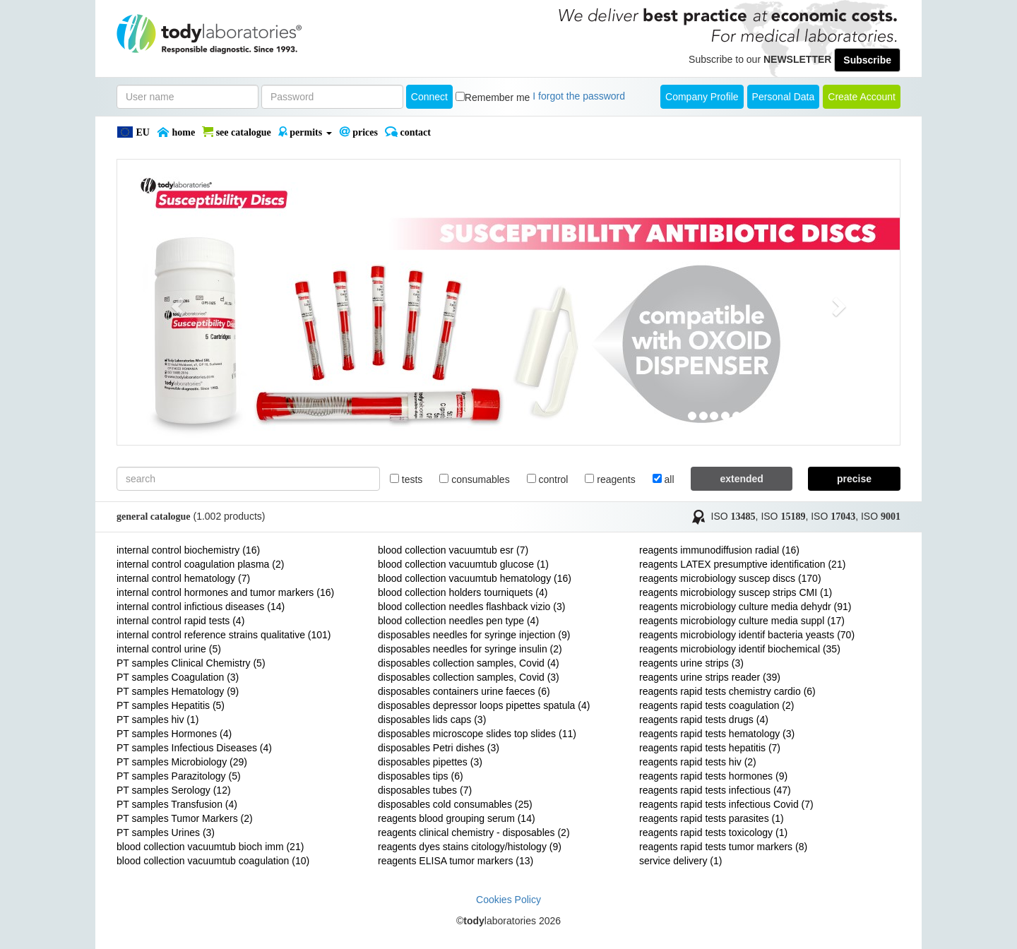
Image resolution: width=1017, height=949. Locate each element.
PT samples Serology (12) (174, 790)
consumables (474, 479)
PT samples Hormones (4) (174, 733)
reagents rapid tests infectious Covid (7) (726, 804)
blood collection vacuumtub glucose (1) (463, 564)
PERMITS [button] (305, 132)
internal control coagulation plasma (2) (200, 564)
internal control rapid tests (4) (180, 620)
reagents (610, 479)
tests (406, 479)
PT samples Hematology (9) (178, 691)
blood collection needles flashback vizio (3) (471, 606)
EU (133, 132)
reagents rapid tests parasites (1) (711, 818)
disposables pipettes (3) (430, 762)
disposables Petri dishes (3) (438, 747)
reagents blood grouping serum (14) (456, 818)
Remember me (497, 97)
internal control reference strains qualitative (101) (224, 634)
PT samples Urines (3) (166, 832)
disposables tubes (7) (425, 790)
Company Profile (702, 96)
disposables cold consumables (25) (455, 804)
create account (862, 96)
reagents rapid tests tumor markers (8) (723, 846)
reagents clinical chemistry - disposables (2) (474, 832)
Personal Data (783, 96)
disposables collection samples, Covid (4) (468, 663)
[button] (175, 302)
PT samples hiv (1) (157, 719)
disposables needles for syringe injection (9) (474, 634)
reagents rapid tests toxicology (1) (713, 832)
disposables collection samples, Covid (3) (468, 677)
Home (176, 132)
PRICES (358, 132)
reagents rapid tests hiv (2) (697, 762)
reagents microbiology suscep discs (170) (730, 578)
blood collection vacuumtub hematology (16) (474, 578)
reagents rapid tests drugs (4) (703, 719)
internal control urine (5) (169, 649)
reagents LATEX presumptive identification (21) (742, 564)
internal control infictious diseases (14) (201, 606)
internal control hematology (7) (183, 578)
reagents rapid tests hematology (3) (717, 733)
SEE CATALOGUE (236, 132)
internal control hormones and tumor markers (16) (225, 592)
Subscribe (867, 60)
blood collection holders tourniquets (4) (462, 592)
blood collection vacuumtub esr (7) (453, 550)
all (663, 479)
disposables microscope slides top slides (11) (477, 733)
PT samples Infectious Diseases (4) (194, 747)
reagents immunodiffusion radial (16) (719, 550)
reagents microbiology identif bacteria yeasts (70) (747, 634)
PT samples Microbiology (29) (182, 762)
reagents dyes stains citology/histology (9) (469, 846)
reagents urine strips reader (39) (709, 677)
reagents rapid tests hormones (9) (713, 776)
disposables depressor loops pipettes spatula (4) (484, 705)
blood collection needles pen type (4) (458, 620)
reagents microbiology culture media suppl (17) (742, 620)
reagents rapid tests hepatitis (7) (709, 747)
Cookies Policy (508, 899)
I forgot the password (579, 96)
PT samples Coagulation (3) (178, 677)
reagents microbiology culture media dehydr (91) (745, 606)
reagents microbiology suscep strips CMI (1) (735, 592)
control (548, 479)
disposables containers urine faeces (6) (464, 691)
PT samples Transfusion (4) (177, 804)
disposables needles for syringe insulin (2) (470, 649)
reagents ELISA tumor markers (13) (455, 860)
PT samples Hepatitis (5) (171, 705)
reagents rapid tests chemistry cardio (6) (727, 691)
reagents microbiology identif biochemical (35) (739, 649)
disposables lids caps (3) (432, 719)
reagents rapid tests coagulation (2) (716, 705)
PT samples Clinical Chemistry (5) (191, 663)
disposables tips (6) (420, 776)
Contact (408, 132)
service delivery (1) (680, 860)
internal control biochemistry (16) (188, 550)
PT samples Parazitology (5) (179, 776)
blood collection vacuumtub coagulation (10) (213, 860)
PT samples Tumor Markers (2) (185, 818)
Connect (429, 96)
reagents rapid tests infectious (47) (715, 790)
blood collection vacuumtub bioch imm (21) (210, 846)
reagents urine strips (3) (691, 663)
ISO (733, 516)
